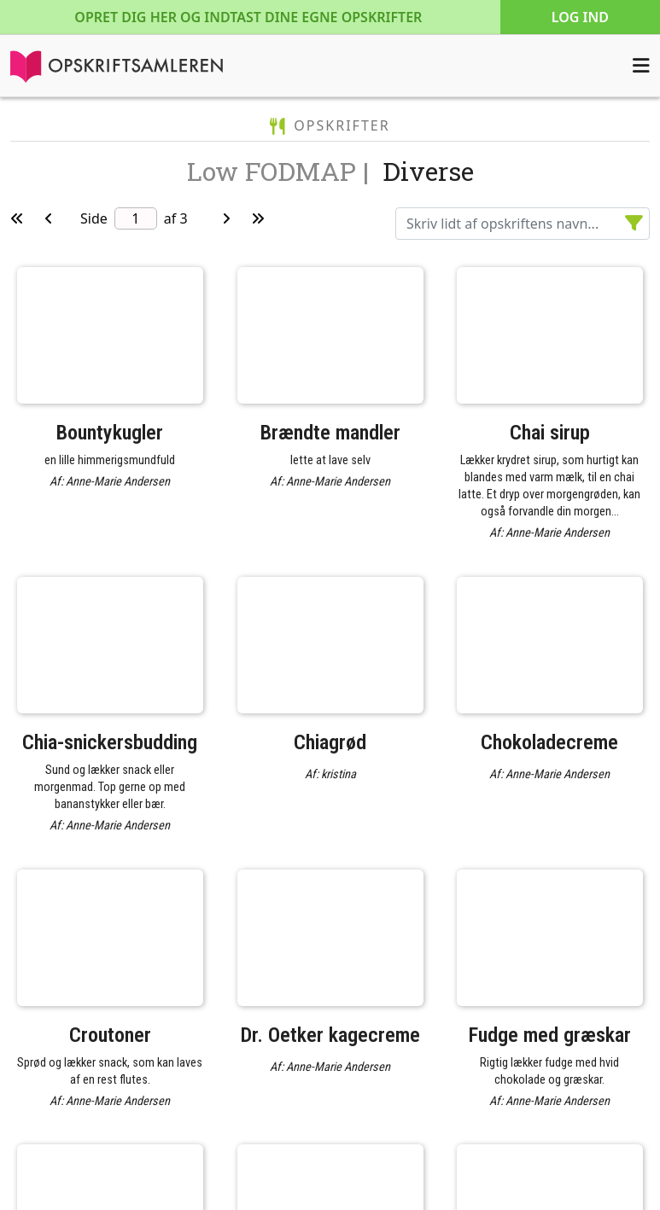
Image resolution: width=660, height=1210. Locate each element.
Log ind (580, 17)
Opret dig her (248, 17)
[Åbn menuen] (641, 65)
